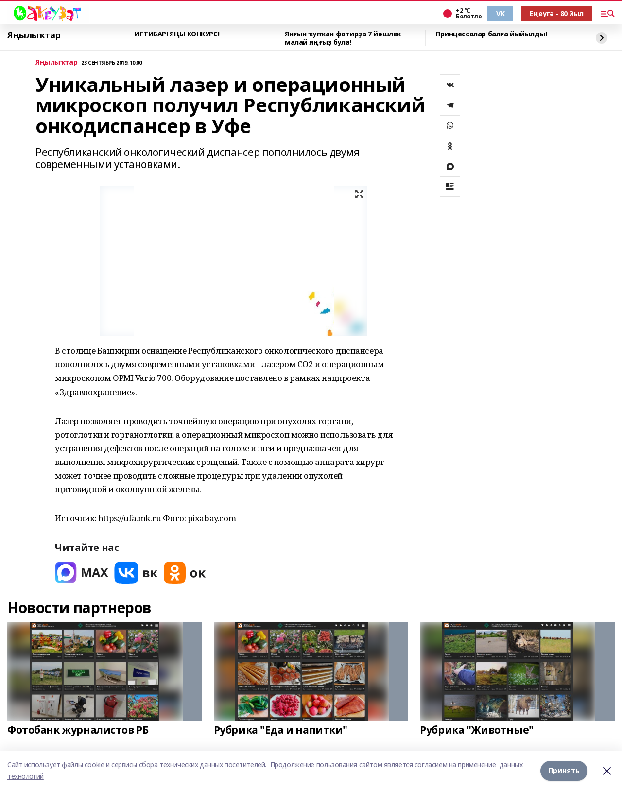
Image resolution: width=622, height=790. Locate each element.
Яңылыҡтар (33, 35)
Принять (564, 770)
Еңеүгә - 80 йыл (557, 13)
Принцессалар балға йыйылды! (491, 34)
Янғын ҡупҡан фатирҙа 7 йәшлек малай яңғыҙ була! (343, 38)
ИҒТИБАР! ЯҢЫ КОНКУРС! (176, 34)
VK (500, 13)
